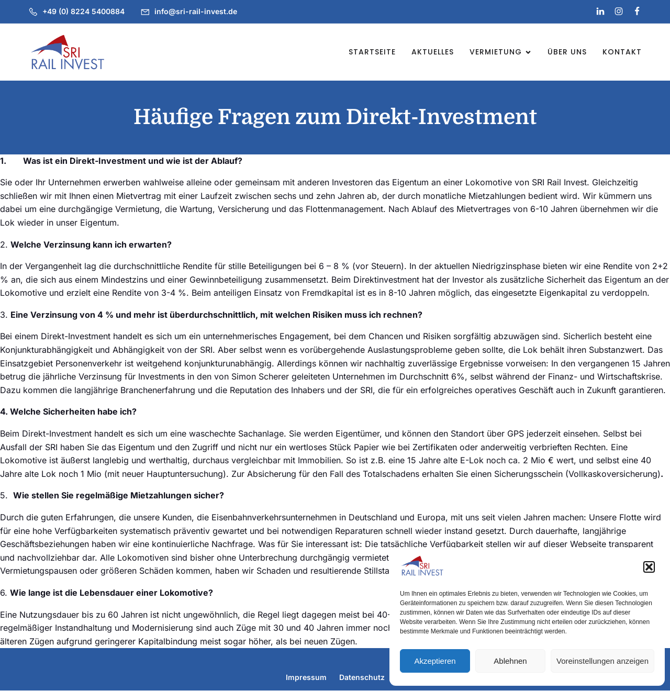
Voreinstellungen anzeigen (602, 660)
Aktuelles (432, 52)
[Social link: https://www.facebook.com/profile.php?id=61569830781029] (632, 11)
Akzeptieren (434, 660)
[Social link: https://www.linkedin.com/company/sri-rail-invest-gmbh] (596, 11)
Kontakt (622, 52)
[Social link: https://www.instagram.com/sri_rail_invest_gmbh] (614, 11)
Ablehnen (510, 660)
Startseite (372, 52)
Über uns (567, 52)
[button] (649, 567)
